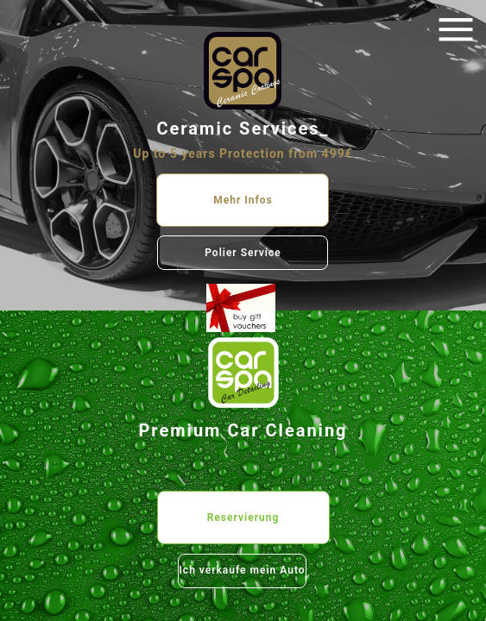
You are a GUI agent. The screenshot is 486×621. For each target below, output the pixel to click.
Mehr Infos (243, 200)
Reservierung (243, 517)
